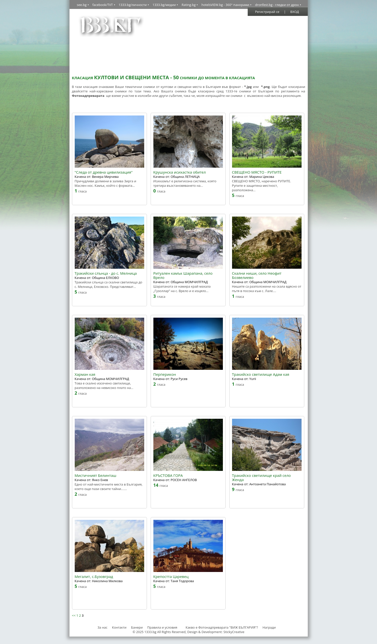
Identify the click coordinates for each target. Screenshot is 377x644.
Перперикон (164, 374)
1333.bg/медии (164, 4)
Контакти (119, 627)
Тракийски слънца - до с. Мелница (106, 273)
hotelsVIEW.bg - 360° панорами (225, 4)
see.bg (82, 4)
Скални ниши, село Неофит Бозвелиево (257, 275)
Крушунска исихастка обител (179, 172)
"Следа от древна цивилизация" (104, 172)
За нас (102, 627)
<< (74, 615)
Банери (137, 627)
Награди (269, 627)
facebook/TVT (102, 4)
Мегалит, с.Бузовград (94, 576)
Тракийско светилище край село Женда (261, 477)
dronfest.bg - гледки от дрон (277, 4)
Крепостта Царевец (171, 576)
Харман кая (85, 374)
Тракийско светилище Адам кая (260, 374)
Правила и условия (162, 627)
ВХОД (294, 11)
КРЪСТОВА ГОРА (168, 475)
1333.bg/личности (133, 4)
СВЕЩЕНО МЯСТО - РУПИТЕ (257, 172)
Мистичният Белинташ (95, 475)
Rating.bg (189, 4)
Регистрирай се (267, 11)
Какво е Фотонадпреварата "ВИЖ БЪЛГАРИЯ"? (222, 627)
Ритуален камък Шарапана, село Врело (183, 275)
